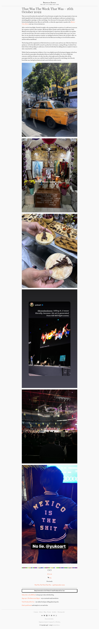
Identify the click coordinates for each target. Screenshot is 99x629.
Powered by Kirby (49, 619)
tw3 (50, 577)
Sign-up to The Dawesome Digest (31, 598)
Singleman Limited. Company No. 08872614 (49, 622)
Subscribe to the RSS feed (29, 595)
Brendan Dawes (49, 2)
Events (49, 612)
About (41, 612)
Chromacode (61, 612)
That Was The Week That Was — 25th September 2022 (49, 585)
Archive (54, 612)
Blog (45, 612)
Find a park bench (27, 605)
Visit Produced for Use (28, 602)
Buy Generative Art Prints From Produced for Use (49, 590)
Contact (36, 612)
